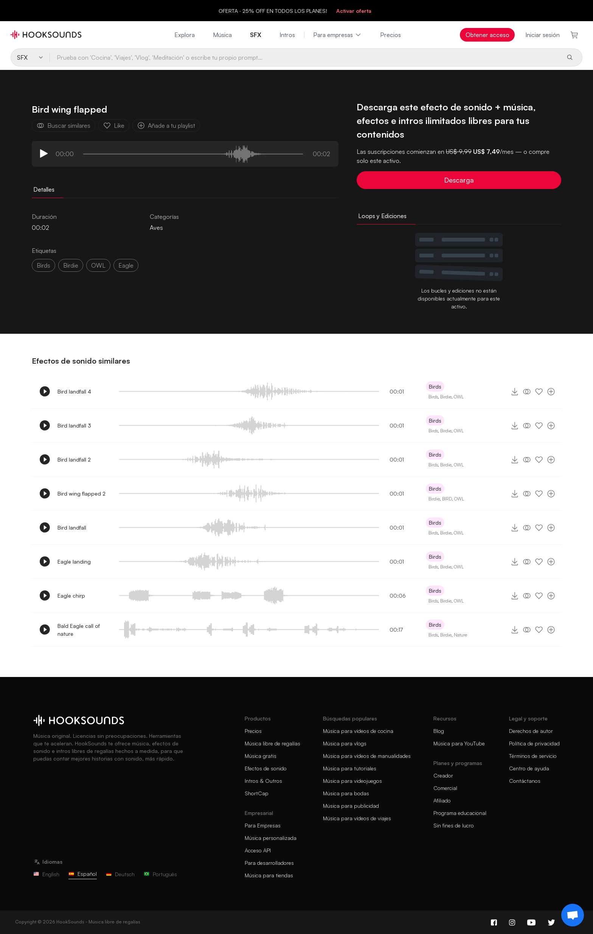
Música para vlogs (344, 743)
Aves (156, 227)
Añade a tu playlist (166, 125)
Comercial (445, 788)
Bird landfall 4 (74, 391)
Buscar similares (63, 125)
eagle (126, 265)
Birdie (446, 397)
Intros (287, 35)
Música (222, 35)
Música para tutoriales (349, 768)
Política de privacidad (534, 743)
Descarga (459, 180)
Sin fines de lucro (453, 825)
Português (160, 874)
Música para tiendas (269, 875)
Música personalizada (270, 838)
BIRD (447, 499)
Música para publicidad (351, 805)
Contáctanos (524, 781)
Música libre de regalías (272, 743)
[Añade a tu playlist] (551, 391)
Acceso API (258, 850)
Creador (443, 775)
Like (113, 125)
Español (82, 873)
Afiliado (442, 800)
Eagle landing (74, 561)
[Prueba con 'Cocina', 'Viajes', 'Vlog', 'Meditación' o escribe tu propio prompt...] (305, 57)
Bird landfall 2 (74, 459)
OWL (98, 265)
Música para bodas (346, 793)
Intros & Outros (263, 781)
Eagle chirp (71, 595)
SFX (255, 35)
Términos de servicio (533, 756)
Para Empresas (263, 825)
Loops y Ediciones (382, 216)
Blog (438, 731)
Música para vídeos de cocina (358, 731)
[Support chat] (572, 915)
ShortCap (257, 793)
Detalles (43, 189)
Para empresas (337, 35)
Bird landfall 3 (74, 425)
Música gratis (260, 756)
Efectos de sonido (266, 768)
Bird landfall (71, 527)
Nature (460, 635)
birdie (70, 265)
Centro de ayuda (529, 768)
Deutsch (120, 874)
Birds (43, 265)
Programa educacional (459, 813)
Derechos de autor (531, 731)
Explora (184, 35)
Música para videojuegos (352, 781)
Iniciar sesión (542, 35)
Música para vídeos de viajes (357, 818)
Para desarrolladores (269, 863)
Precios (390, 35)
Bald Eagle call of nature (78, 630)
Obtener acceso (487, 35)
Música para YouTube (459, 743)
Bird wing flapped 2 (81, 493)
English (46, 874)
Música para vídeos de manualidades (367, 756)
